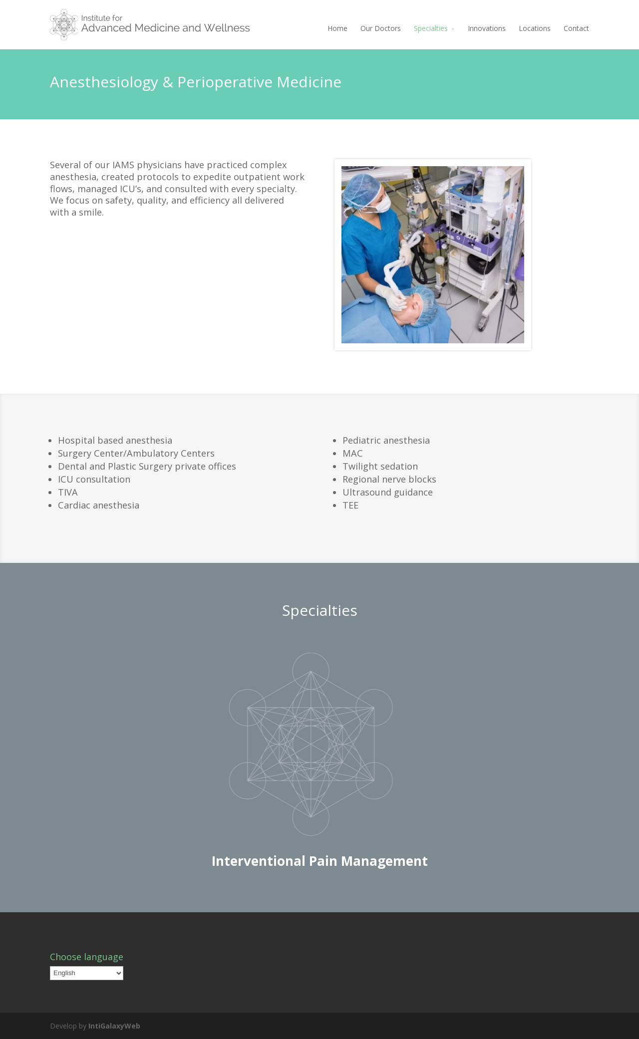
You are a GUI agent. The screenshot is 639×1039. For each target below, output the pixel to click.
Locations (535, 28)
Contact (576, 28)
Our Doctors (380, 28)
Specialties (431, 28)
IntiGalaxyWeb (114, 1026)
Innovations (487, 28)
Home (337, 28)
